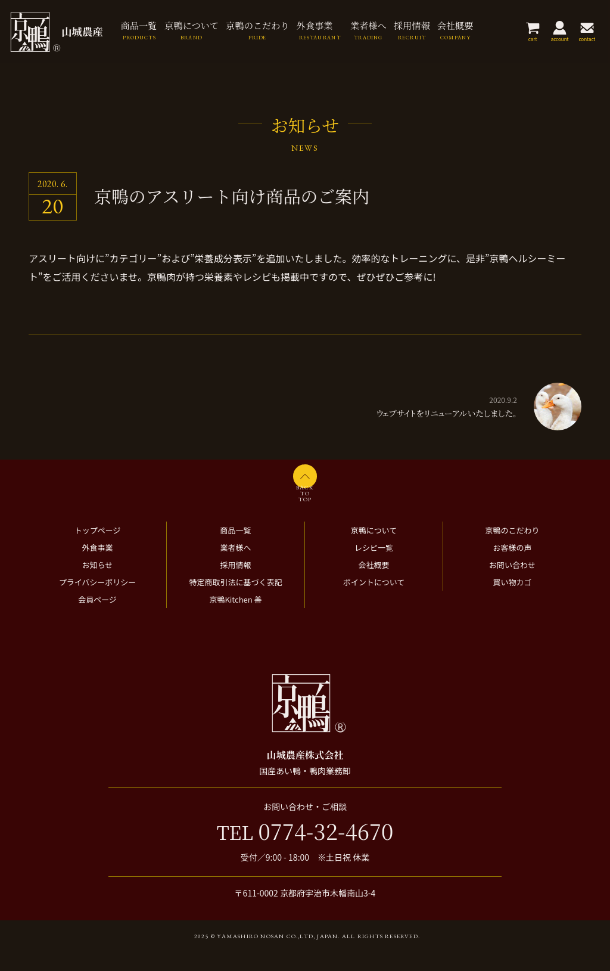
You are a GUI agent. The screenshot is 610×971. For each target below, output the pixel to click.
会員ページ (97, 618)
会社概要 (373, 584)
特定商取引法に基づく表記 (235, 601)
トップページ (97, 549)
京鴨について (374, 549)
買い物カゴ (512, 601)
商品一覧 (235, 549)
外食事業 (97, 566)
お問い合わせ (512, 584)
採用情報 (235, 584)
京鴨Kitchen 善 (235, 618)
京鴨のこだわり (512, 549)
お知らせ (97, 584)
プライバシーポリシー (97, 601)
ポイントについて (374, 601)
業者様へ (235, 566)
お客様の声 (512, 566)
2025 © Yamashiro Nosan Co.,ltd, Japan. (267, 955)
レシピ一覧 (373, 566)
